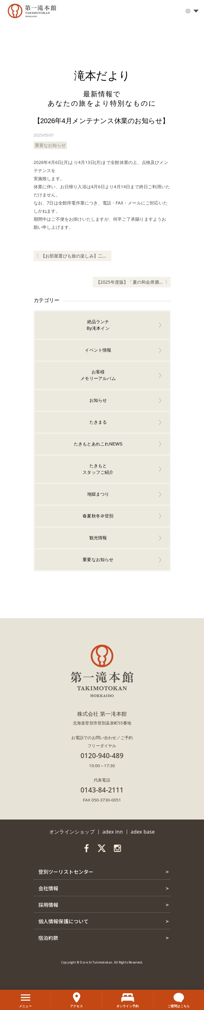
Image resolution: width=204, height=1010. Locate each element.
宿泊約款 (48, 937)
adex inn (112, 831)
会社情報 (48, 888)
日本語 (189, 12)
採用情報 (48, 904)
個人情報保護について (63, 921)
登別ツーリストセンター (66, 871)
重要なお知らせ (50, 145)
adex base (143, 831)
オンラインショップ (72, 831)
